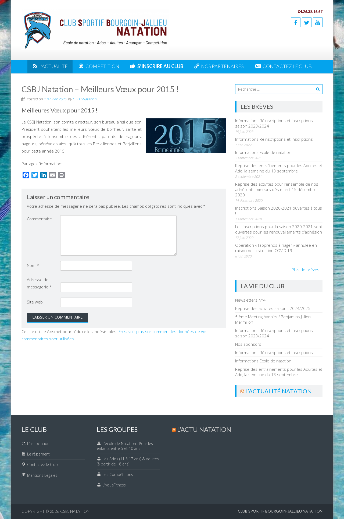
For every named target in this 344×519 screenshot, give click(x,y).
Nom (33, 265)
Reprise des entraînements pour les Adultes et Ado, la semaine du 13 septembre (278, 168)
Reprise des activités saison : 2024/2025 (272, 308)
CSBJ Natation (84, 99)
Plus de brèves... (307, 269)
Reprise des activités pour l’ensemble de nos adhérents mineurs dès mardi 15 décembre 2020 (276, 189)
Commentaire (39, 218)
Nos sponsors (248, 344)
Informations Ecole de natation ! (264, 152)
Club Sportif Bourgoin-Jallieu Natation (280, 511)
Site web (35, 302)
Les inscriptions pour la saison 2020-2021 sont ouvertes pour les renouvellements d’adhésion (278, 229)
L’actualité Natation (278, 391)
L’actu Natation (204, 429)
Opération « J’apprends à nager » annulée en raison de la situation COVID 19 (276, 247)
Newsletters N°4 (250, 300)
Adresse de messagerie (39, 283)
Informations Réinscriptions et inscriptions (274, 139)
